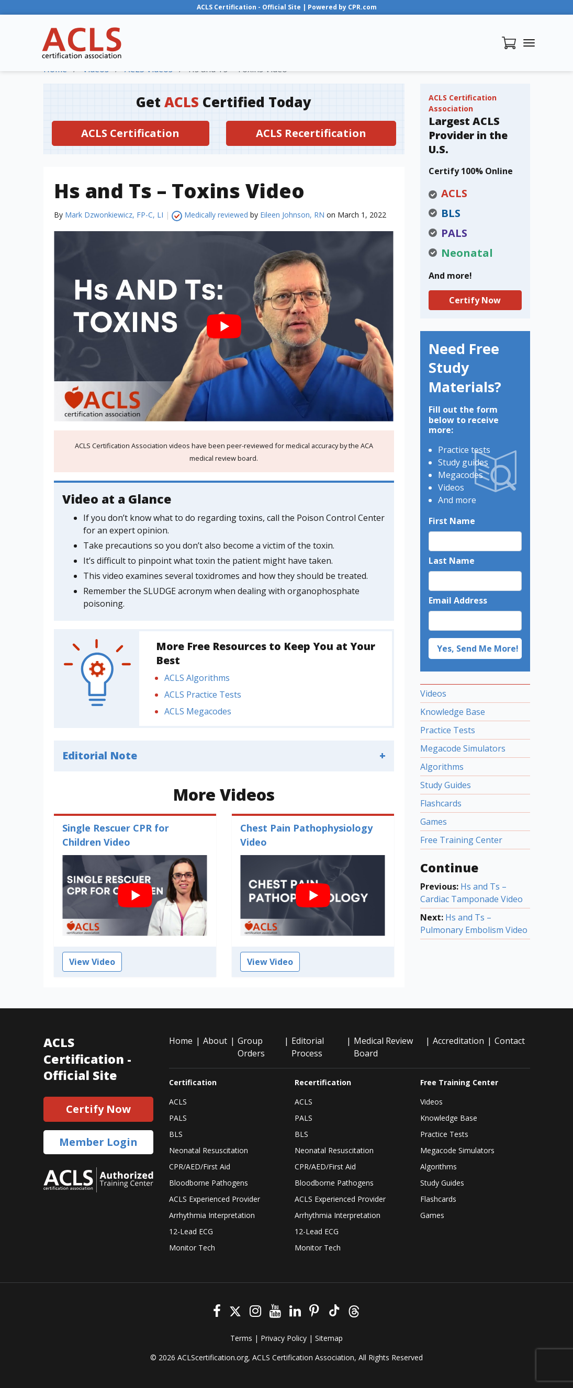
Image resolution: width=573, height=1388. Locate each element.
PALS (178, 1118)
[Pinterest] (314, 1310)
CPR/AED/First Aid (199, 1166)
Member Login (98, 1142)
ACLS (178, 1102)
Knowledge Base (452, 712)
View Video (92, 962)
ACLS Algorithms (197, 678)
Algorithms (442, 766)
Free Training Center (461, 840)
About (215, 1040)
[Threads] (354, 1310)
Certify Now (475, 300)
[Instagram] (255, 1310)
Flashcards (441, 803)
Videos (433, 693)
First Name (452, 521)
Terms (241, 1338)
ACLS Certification (130, 133)
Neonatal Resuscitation (208, 1150)
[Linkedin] (295, 1310)
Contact (510, 1040)
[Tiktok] (334, 1310)
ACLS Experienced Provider (214, 1199)
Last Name (452, 560)
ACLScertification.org (212, 1357)
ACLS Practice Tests (202, 694)
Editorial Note (99, 756)
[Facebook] (217, 1310)
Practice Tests (447, 730)
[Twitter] (235, 1310)
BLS (176, 1134)
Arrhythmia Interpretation (212, 1215)
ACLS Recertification (311, 133)
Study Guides (445, 785)
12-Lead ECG (191, 1231)
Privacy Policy (284, 1338)
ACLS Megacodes (197, 711)
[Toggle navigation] (529, 43)
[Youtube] (275, 1310)
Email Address (458, 600)
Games (433, 821)
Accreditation (458, 1040)
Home (181, 1040)
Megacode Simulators (462, 748)
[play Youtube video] (224, 326)
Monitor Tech (192, 1248)
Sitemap (329, 1338)
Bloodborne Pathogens (208, 1183)
